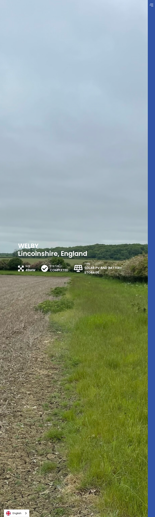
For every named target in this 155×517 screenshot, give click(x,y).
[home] (24, 4)
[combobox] (16, 513)
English (13, 513)
